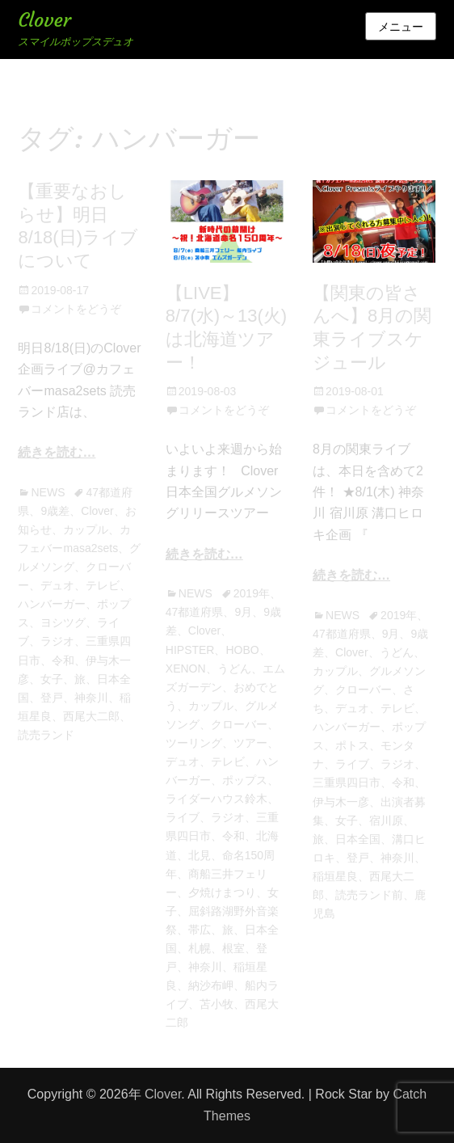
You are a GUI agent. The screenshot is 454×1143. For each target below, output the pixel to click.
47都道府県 (195, 611)
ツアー (250, 742)
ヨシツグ (63, 622)
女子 (51, 679)
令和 (63, 660)
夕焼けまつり (222, 892)
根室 (233, 948)
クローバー (239, 724)
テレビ (103, 585)
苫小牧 (216, 1003)
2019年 (251, 593)
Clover (44, 20)
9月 (243, 611)
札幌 (199, 948)
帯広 (199, 929)
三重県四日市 (346, 782)
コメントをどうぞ (76, 308)
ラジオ (57, 641)
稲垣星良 (335, 876)
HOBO (242, 649)
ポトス (352, 745)
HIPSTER (190, 649)
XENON (186, 668)
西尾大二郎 (91, 716)
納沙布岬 (210, 985)
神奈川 (91, 697)
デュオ (57, 585)
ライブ (183, 817)
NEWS (48, 492)
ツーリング (194, 742)
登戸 (51, 697)
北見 (199, 855)
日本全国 (357, 839)
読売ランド (46, 734)
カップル (85, 529)
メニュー (400, 26)
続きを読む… (56, 452)
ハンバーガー (52, 603)
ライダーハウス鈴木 (216, 798)
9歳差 (54, 510)
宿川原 (386, 820)
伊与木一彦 (341, 801)
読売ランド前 (369, 894)
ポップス (244, 780)
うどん (234, 668)
